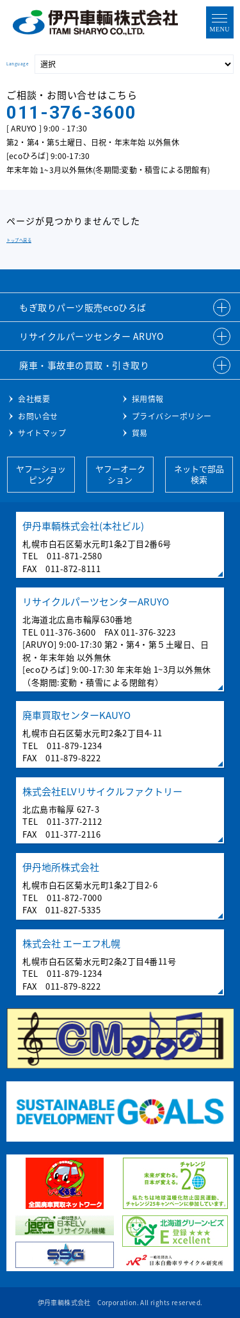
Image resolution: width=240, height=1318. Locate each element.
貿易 (140, 433)
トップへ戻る (18, 240)
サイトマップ (42, 433)
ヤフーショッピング (41, 474)
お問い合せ (38, 416)
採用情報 (148, 399)
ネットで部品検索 (199, 474)
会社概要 (34, 399)
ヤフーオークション (120, 474)
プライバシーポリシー (172, 416)
